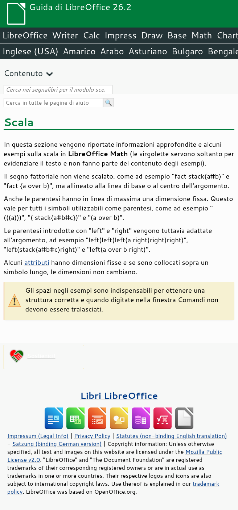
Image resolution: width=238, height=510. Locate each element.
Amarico (79, 51)
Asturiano (147, 51)
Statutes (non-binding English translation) (171, 436)
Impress (120, 35)
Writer (65, 35)
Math (201, 35)
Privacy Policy (92, 436)
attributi (36, 262)
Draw (152, 35)
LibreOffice (25, 35)
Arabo (112, 51)
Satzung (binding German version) (57, 444)
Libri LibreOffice (119, 395)
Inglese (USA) (30, 51)
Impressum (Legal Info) (38, 436)
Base (177, 35)
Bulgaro (187, 51)
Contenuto (23, 73)
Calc (91, 35)
